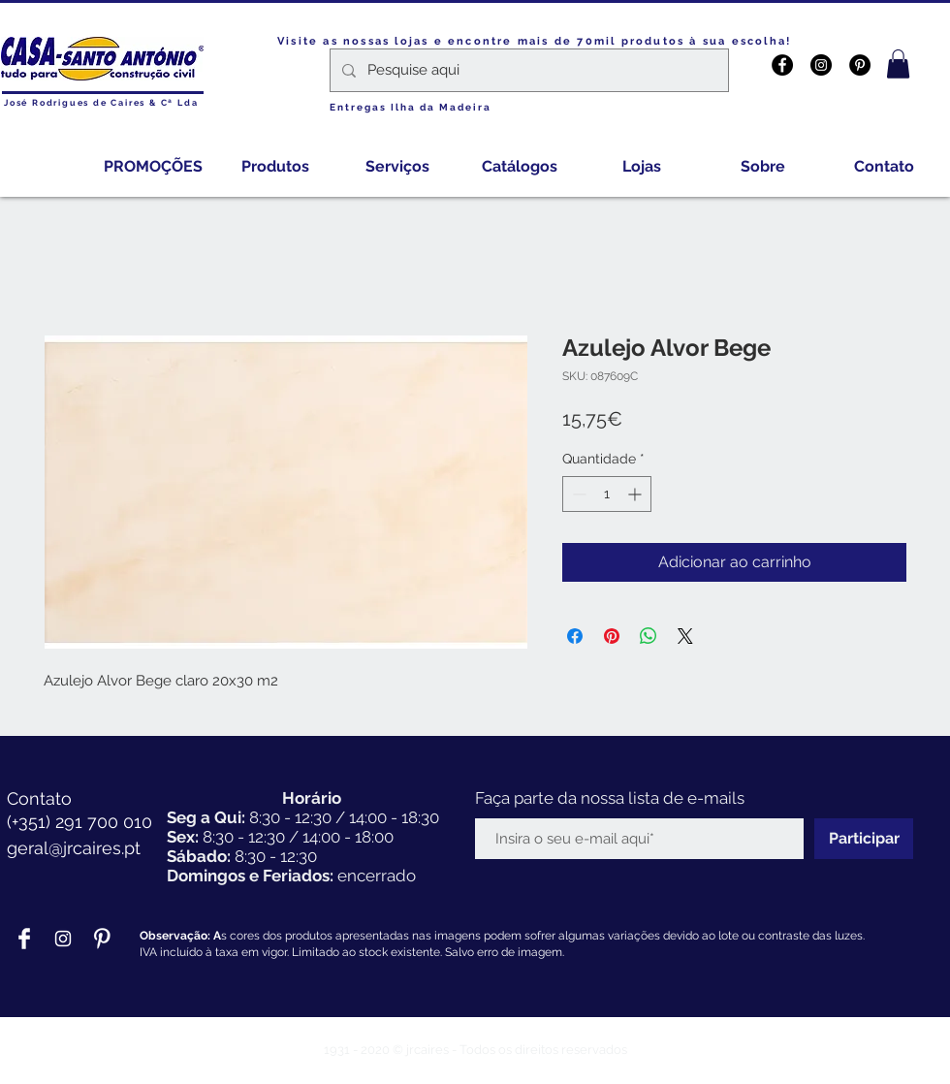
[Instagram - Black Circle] (821, 65)
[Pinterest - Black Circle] (860, 65)
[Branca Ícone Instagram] (63, 938)
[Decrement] (577, 494)
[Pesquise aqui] (527, 70)
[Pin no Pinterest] (611, 636)
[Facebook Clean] (24, 938)
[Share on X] (685, 636)
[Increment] (636, 494)
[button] (898, 64)
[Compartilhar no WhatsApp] (648, 636)
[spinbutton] (606, 494)
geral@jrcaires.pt (74, 848)
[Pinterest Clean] (101, 938)
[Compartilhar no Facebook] (574, 636)
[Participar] (863, 838)
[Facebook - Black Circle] (782, 65)
